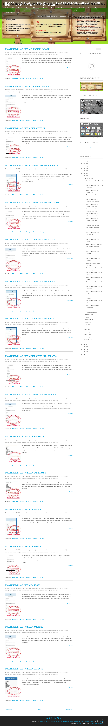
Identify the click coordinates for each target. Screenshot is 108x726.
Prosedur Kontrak (51, 16)
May (86, 329)
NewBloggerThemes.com (97, 723)
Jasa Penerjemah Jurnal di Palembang (25, 473)
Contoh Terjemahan (83, 16)
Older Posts (69, 709)
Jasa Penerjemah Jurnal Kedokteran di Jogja (29, 319)
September (88, 319)
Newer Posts (8, 709)
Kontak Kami (97, 16)
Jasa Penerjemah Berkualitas (93, 256)
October (87, 317)
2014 (84, 354)
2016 (84, 349)
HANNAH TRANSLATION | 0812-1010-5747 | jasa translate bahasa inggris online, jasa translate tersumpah (52, 3)
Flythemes (78, 723)
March (87, 334)
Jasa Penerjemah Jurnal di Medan (23, 509)
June (86, 327)
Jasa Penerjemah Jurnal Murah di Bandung (28, 86)
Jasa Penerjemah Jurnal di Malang (23, 546)
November (88, 314)
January (87, 339)
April (86, 332)
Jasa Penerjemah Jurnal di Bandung (24, 669)
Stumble (35, 78)
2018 (84, 344)
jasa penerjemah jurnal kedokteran (47, 52)
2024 (84, 166)
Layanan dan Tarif (67, 16)
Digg (42, 78)
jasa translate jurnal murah (41, 54)
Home (40, 16)
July (86, 324)
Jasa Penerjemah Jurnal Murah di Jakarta (27, 49)
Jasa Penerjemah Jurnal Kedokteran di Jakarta (31, 356)
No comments (54, 54)
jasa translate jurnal (61, 52)
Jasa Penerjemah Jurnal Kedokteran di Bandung (31, 395)
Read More (70, 67)
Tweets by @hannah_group (87, 147)
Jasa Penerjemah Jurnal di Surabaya (24, 436)
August (87, 322)
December (88, 178)
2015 (84, 351)
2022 (84, 171)
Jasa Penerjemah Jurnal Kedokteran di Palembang (32, 202)
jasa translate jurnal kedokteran (27, 54)
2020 (84, 176)
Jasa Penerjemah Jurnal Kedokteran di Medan (30, 240)
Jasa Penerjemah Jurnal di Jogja (22, 585)
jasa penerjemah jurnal (32, 52)
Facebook (15, 78)
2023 (84, 168)
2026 (84, 161)
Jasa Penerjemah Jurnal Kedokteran (25, 128)
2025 (84, 163)
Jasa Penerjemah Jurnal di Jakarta (24, 627)
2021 (84, 173)
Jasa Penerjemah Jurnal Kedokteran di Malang (30, 282)
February (87, 337)
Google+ (28, 78)
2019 (84, 342)
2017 (84, 346)
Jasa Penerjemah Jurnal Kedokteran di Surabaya (31, 165)
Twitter (22, 78)
